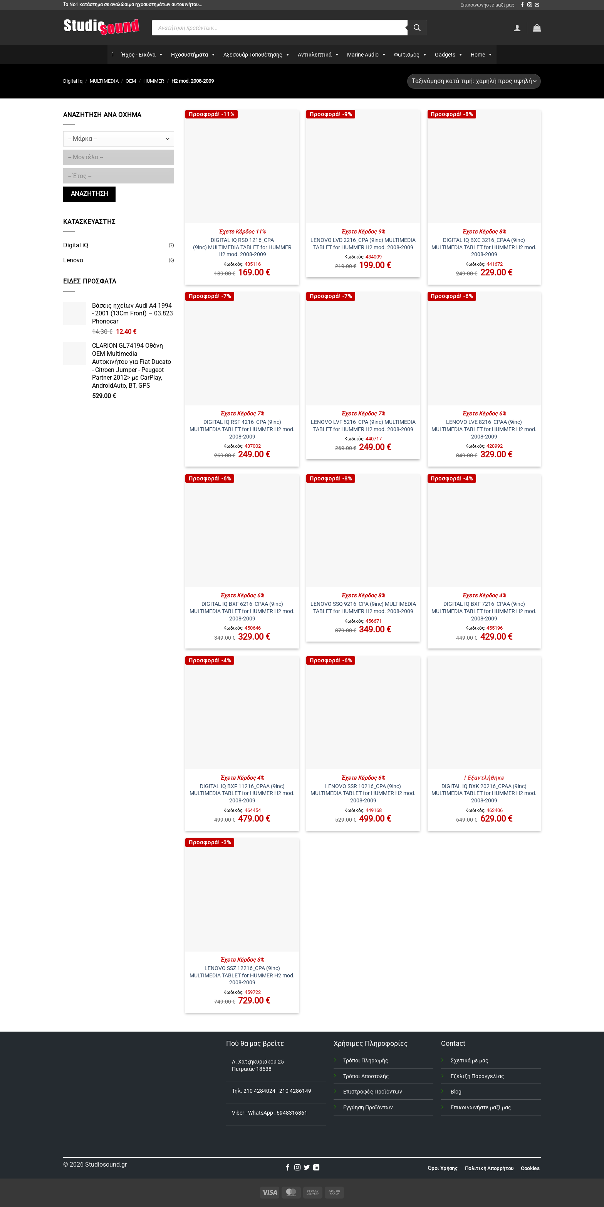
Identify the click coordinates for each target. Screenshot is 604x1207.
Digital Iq (72, 81)
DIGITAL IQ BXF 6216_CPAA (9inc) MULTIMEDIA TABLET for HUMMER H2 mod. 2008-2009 (242, 611)
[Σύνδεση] (517, 27)
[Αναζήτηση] (417, 27)
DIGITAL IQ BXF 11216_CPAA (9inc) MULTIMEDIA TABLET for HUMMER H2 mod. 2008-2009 (242, 793)
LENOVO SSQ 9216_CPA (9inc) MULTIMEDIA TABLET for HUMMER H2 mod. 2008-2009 (363, 608)
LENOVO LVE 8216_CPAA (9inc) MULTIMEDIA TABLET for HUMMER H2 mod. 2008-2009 (484, 429)
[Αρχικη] (112, 54)
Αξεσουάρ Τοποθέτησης (256, 54)
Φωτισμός (410, 54)
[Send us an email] (537, 5)
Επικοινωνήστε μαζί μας (487, 5)
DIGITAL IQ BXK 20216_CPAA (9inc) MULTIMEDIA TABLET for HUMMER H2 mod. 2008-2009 (484, 793)
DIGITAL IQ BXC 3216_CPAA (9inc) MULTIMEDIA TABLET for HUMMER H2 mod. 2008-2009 (484, 247)
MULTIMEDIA (104, 81)
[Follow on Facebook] (522, 5)
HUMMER (153, 81)
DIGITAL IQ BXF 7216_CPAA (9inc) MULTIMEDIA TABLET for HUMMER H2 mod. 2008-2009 (484, 611)
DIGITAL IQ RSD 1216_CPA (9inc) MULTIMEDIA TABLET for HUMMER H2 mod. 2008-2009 (242, 247)
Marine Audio (366, 54)
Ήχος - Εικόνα (142, 54)
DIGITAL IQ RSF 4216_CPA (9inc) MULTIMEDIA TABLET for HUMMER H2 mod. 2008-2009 (242, 429)
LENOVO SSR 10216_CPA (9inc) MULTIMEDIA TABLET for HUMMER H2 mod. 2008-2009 (363, 793)
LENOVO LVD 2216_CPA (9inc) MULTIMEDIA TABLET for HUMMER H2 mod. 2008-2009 (363, 244)
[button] (537, 27)
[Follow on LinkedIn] (316, 1167)
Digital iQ (75, 245)
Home (482, 54)
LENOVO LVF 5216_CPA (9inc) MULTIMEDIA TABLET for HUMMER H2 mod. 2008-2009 (363, 426)
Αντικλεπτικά (318, 54)
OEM (131, 81)
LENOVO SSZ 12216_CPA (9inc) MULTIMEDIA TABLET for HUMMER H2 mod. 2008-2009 (242, 975)
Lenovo (73, 260)
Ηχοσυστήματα (193, 54)
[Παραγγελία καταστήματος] (474, 81)
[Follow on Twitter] (307, 1167)
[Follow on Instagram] (529, 5)
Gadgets (449, 54)
